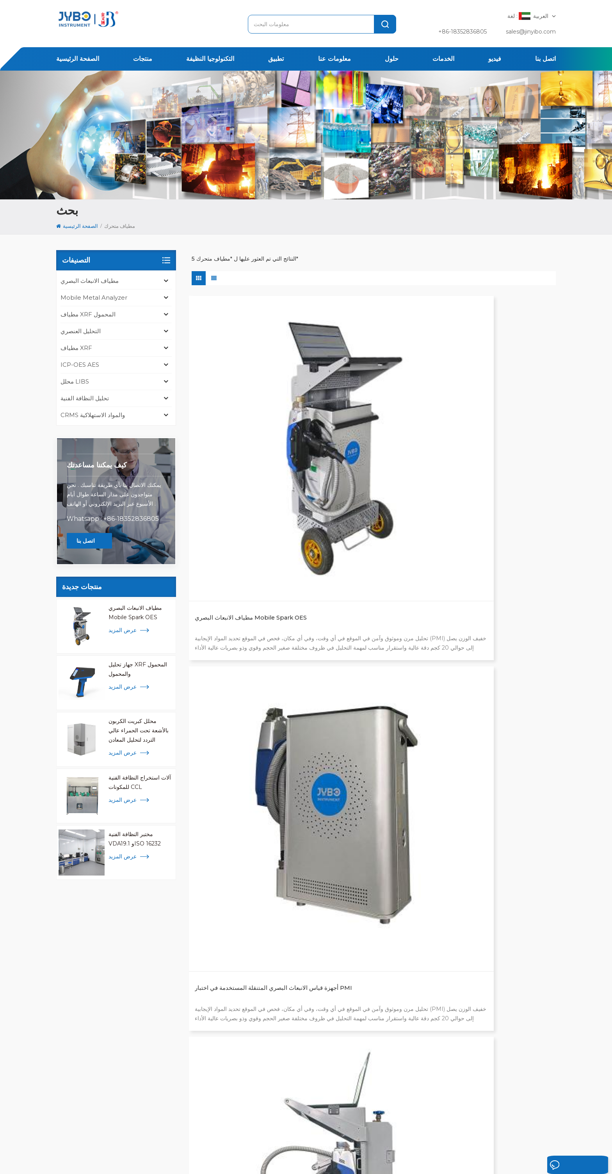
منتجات (142, 58)
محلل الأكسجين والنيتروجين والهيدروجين (302, 1026)
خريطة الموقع (133, 1157)
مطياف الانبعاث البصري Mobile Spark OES (135, 612)
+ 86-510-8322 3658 (93, 1030)
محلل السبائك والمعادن (282, 1014)
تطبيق (276, 58)
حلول (392, 58)
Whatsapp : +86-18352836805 (113, 518)
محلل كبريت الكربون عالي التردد (293, 989)
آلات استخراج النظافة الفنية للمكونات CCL (140, 782)
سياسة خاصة (183, 1157)
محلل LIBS (74, 381)
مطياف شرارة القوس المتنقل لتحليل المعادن (244, 619)
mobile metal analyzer (93, 297)
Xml (159, 1157)
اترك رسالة (557, 1165)
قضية (303, 1133)
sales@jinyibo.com (531, 31)
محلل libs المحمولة (279, 1039)
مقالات (392, 1133)
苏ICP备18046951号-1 (286, 1157)
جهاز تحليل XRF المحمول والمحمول (138, 669)
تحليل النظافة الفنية (84, 398)
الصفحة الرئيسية (77, 58)
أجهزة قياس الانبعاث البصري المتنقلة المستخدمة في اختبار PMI (370, 433)
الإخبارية (331, 1133)
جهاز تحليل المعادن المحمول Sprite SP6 (494, 433)
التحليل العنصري (80, 331)
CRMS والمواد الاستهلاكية (92, 415)
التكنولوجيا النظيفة (210, 58)
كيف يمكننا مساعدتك (97, 465)
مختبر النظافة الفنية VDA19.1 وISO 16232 (135, 839)
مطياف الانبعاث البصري (89, 280)
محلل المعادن (271, 976)
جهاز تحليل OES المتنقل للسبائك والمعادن (365, 619)
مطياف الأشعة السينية (281, 1001)
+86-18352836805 (462, 31)
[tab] (83, 956)
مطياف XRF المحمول (88, 314)
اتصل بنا (545, 58)
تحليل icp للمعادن (277, 1051)
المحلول (275, 1133)
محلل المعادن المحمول (282, 1063)
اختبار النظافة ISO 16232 (285, 964)
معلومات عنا (334, 58)
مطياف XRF (76, 348)
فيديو (494, 58)
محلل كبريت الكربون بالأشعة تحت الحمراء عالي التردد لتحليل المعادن (139, 730)
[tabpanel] (136, 1013)
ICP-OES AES (79, 364)
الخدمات (443, 58)
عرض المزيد (123, 630)
